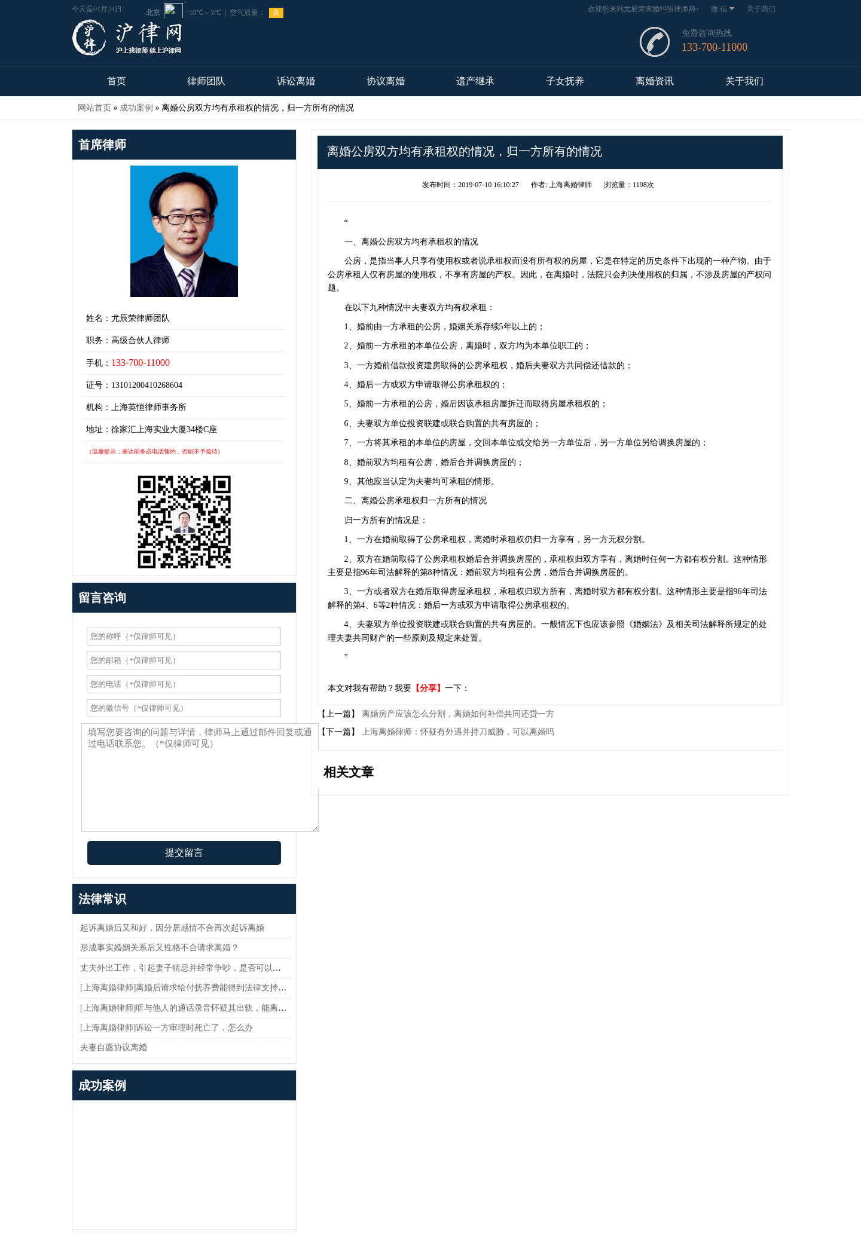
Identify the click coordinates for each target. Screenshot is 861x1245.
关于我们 (761, 9)
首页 (116, 81)
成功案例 (136, 107)
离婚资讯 (655, 81)
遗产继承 (475, 81)
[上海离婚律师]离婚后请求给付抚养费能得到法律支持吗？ (187, 987)
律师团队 (206, 81)
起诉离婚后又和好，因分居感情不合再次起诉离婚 (172, 927)
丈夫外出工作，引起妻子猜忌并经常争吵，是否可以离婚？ (189, 967)
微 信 (723, 9)
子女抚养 (565, 81)
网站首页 (94, 107)
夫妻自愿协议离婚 (113, 1047)
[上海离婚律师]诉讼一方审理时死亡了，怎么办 (166, 1027)
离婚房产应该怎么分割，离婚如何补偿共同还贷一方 (456, 713)
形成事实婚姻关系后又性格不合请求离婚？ (159, 947)
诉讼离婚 (296, 81)
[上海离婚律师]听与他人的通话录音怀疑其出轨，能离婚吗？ (191, 1008)
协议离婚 (386, 81)
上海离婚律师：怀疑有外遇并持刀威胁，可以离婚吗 (456, 731)
